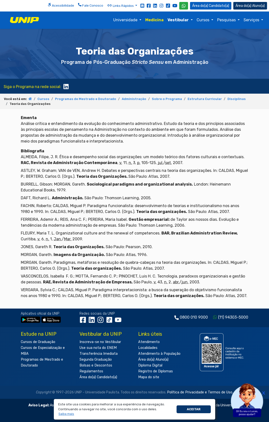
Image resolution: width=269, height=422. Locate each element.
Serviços (252, 20)
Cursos (203, 20)
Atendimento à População (159, 354)
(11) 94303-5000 (233, 317)
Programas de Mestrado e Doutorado (85, 99)
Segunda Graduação (95, 359)
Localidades (147, 348)
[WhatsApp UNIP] (183, 6)
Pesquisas (227, 20)
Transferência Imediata (98, 354)
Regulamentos (91, 371)
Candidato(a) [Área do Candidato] (210, 6)
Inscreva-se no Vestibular (100, 342)
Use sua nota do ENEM (98, 348)
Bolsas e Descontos (95, 365)
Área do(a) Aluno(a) (153, 359)
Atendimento (149, 342)
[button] (66, 414)
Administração (134, 99)
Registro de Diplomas (155, 371)
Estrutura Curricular (205, 99)
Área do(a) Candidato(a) (98, 377)
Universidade (125, 20)
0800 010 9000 (194, 317)
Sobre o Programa (167, 99)
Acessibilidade (61, 5)
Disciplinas (236, 99)
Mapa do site (148, 377)
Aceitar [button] (194, 409)
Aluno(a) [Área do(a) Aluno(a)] (250, 6)
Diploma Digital (150, 365)
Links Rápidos (120, 5)
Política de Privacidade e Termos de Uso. (200, 392)
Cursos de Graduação (38, 342)
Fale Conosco (90, 5)
